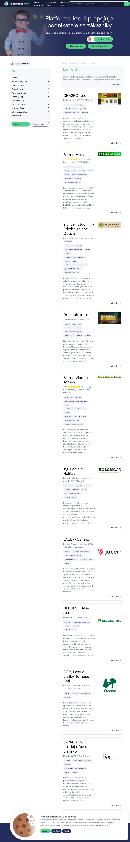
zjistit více (115, 85)
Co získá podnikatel (100, 46)
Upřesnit (45, 831)
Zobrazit (16, 124)
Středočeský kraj (19, 81)
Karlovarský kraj (19, 93)
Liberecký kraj (18, 100)
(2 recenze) (86, 159)
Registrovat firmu (52, 3)
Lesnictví (93, 63)
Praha (14, 77)
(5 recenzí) (86, 387)
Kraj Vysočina (18, 108)
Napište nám (63, 3)
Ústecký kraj (17, 96)
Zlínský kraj (16, 115)
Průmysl (83, 63)
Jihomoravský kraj (20, 112)
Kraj (14, 70)
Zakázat (56, 831)
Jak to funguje (76, 46)
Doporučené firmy (69, 63)
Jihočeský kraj (18, 85)
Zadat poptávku (38, 3)
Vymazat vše (38, 124)
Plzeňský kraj (17, 89)
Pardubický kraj (18, 104)
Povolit (67, 831)
